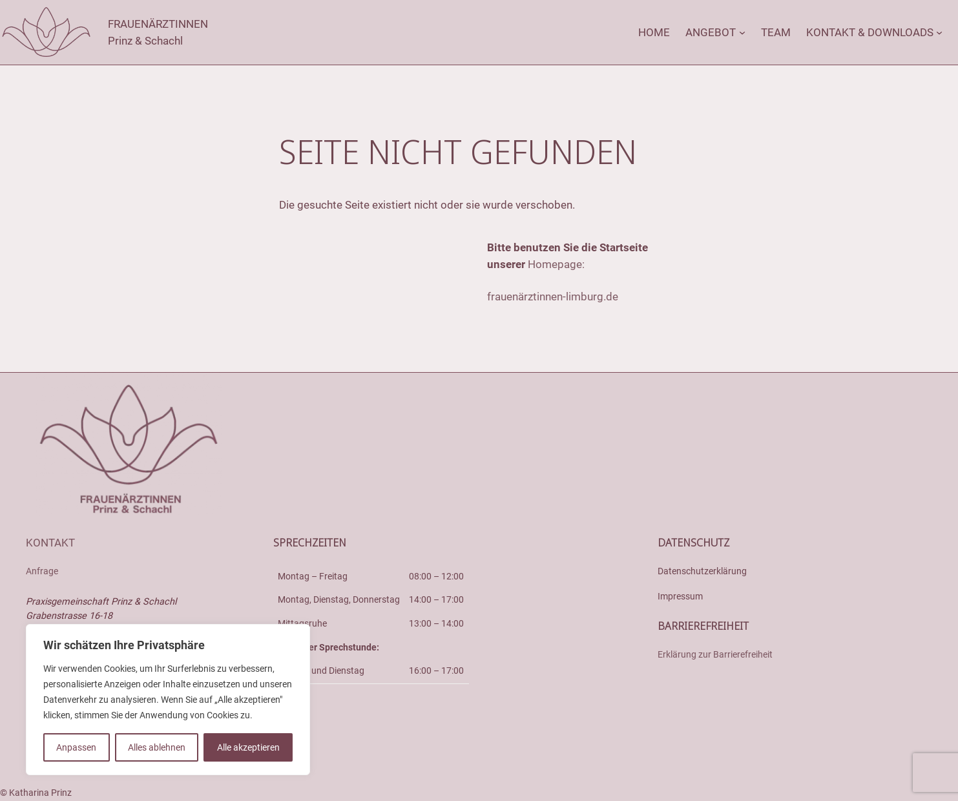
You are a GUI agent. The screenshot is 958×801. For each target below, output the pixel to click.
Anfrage (42, 571)
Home (654, 32)
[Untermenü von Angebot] (742, 32)
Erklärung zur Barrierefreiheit (715, 654)
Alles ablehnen (156, 747)
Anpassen (76, 747)
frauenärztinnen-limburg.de (552, 296)
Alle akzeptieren (248, 747)
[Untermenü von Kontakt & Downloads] (939, 32)
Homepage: (556, 264)
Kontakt (50, 542)
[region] (168, 699)
